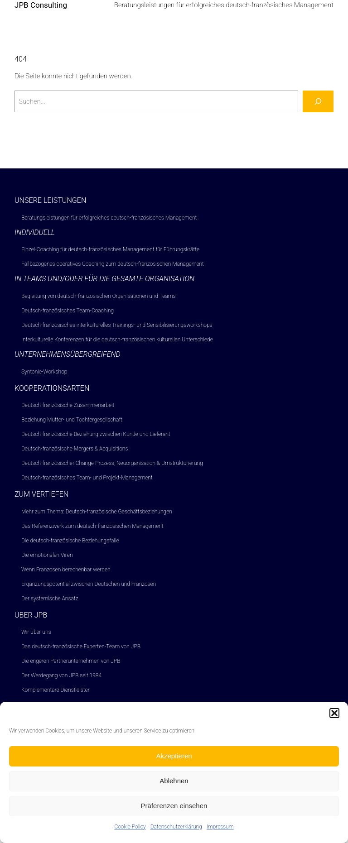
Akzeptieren (174, 762)
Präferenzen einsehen (174, 811)
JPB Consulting (40, 5)
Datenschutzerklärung (176, 832)
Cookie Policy (129, 832)
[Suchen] (318, 101)
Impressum (220, 832)
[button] (334, 718)
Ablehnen (174, 786)
